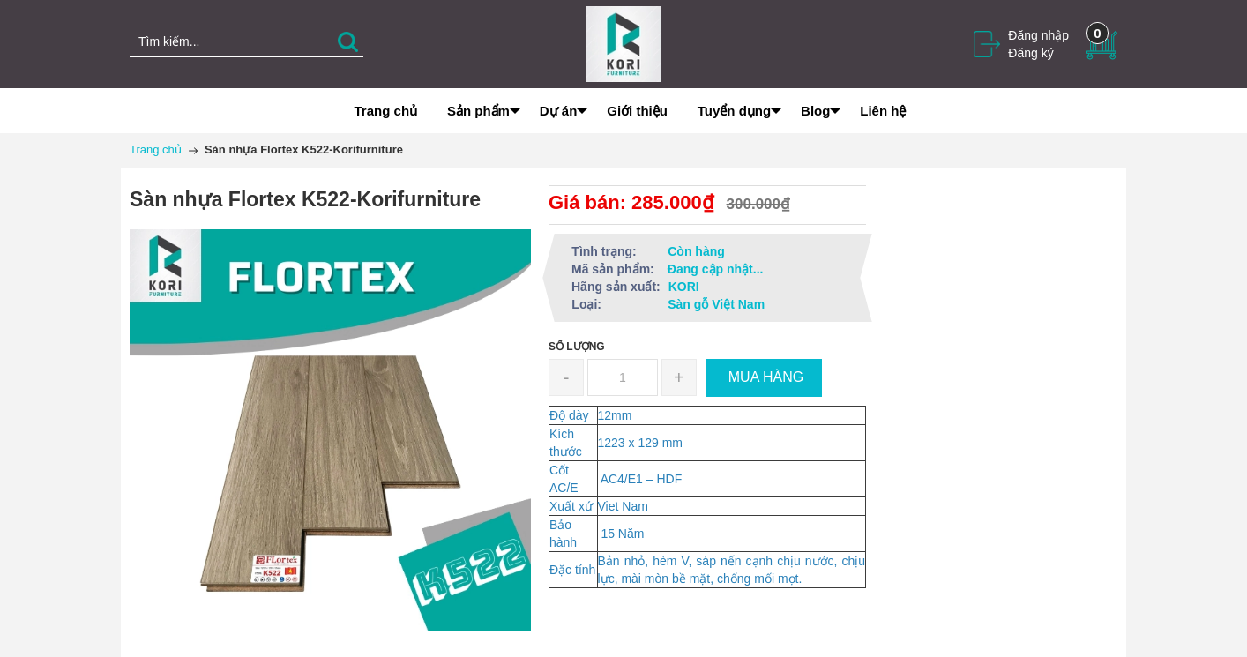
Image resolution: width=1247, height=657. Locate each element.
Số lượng (577, 346)
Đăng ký (1030, 53)
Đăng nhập (1038, 35)
